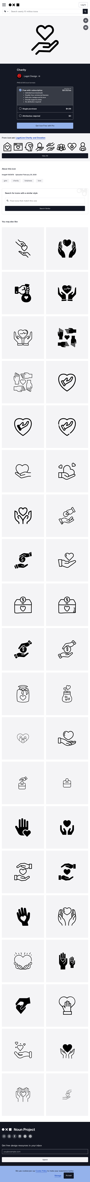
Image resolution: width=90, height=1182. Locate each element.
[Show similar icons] (85, 27)
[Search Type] (6, 11)
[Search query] (45, 201)
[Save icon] (85, 20)
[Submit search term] (85, 11)
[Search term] (46, 11)
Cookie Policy (41, 1171)
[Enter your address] (45, 1151)
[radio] (45, 96)
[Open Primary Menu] (4, 5)
